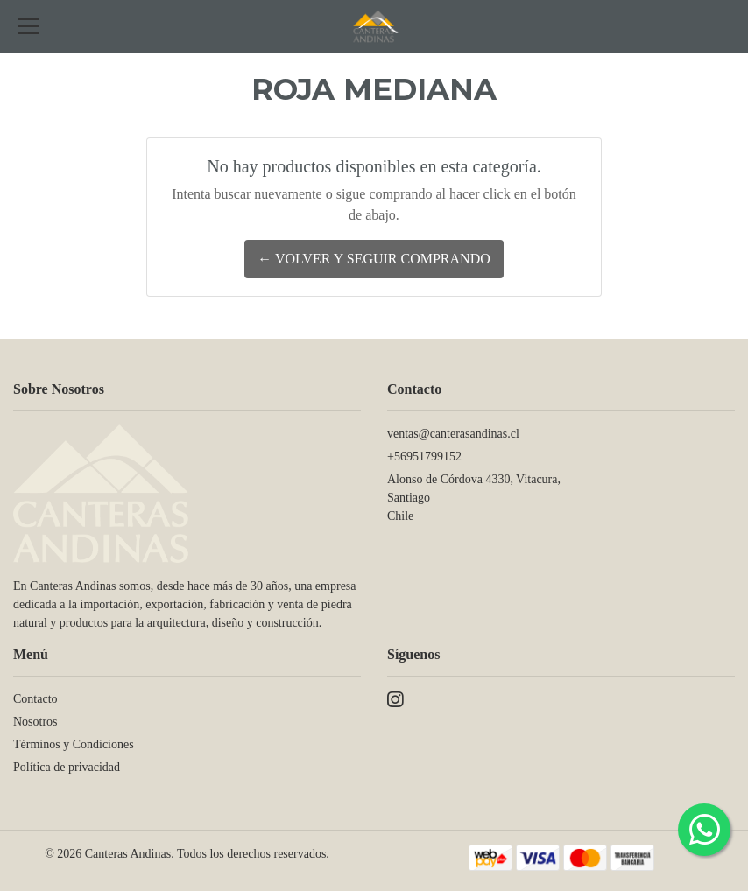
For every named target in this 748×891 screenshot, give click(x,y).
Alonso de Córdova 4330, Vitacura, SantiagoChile (474, 498)
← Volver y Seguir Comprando (374, 258)
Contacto (35, 698)
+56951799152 (424, 456)
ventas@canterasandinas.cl (453, 433)
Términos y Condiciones (73, 744)
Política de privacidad (66, 767)
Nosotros (35, 721)
